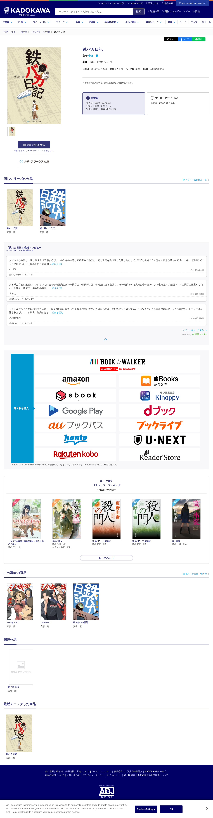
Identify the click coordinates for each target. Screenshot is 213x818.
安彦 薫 (93, 55)
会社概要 (49, 765)
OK (171, 809)
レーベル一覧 (136, 3)
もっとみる (105, 551)
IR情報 (59, 765)
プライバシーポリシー (93, 769)
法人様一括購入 (134, 765)
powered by (194, 334)
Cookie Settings (146, 809)
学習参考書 (112, 22)
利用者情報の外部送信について (153, 769)
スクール (206, 22)
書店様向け (119, 765)
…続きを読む (56, 264)
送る (200, 39)
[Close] (207, 808)
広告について (83, 765)
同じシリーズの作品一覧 (195, 179)
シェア (186, 39)
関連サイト (153, 3)
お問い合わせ (73, 769)
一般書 (79, 22)
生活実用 (132, 22)
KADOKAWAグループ (155, 765)
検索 (138, 11)
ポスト (172, 39)
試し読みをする (34, 145)
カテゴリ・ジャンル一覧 (112, 3)
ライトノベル (41, 22)
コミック (62, 22)
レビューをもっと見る (193, 330)
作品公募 (168, 3)
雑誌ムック (154, 22)
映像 (172, 22)
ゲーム (183, 22)
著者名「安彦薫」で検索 (195, 567)
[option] (21, 664)
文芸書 (8, 22)
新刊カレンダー (171, 11)
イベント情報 (191, 11)
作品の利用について (54, 769)
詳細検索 (153, 11)
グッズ (194, 22)
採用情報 (69, 765)
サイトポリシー (114, 769)
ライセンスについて (101, 765)
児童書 (94, 22)
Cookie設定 (129, 769)
